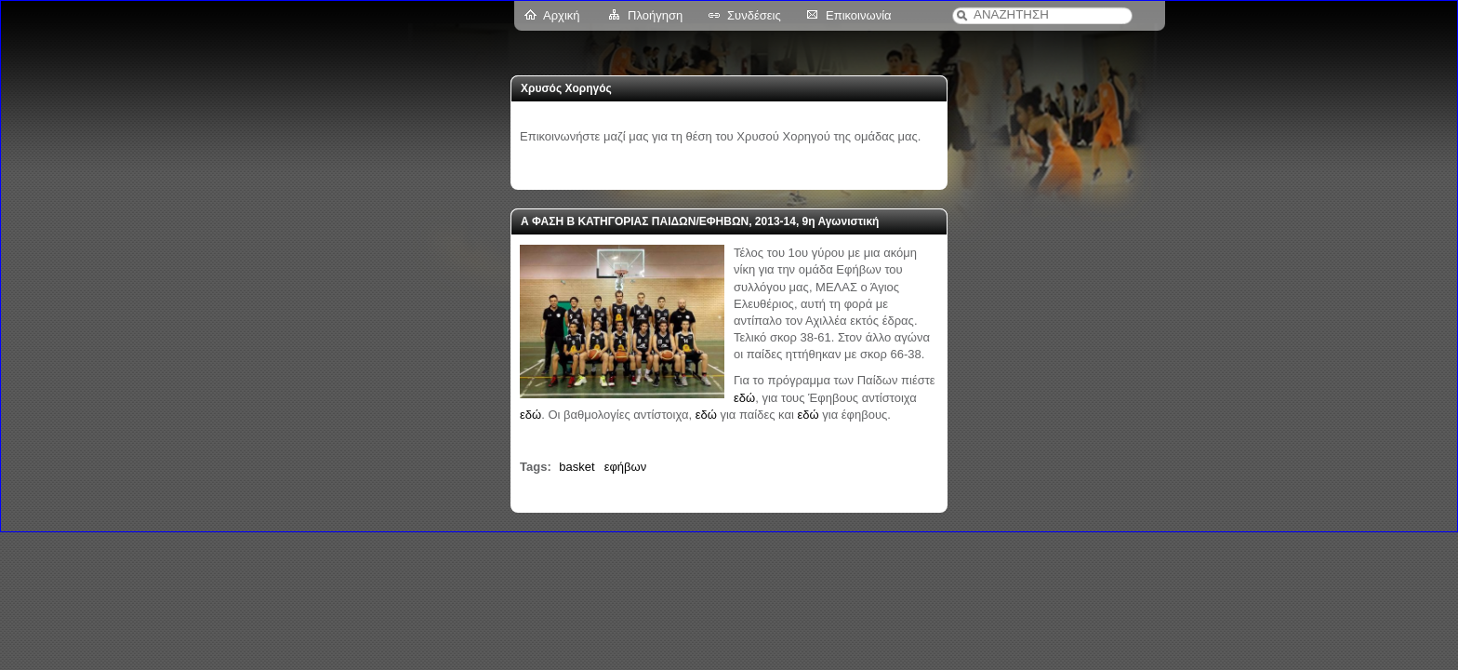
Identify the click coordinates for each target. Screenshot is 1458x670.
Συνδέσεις (754, 15)
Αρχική (561, 15)
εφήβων (625, 467)
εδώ (744, 398)
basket (576, 467)
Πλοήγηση (655, 15)
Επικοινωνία (859, 15)
